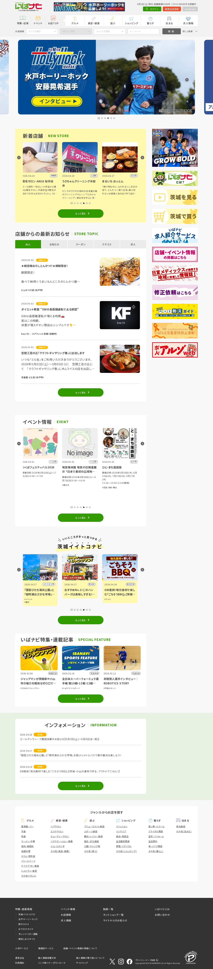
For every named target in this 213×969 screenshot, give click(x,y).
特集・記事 (23, 23)
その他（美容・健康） (60, 851)
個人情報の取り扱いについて (90, 957)
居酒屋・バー (27, 826)
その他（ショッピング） (126, 851)
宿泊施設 (180, 826)
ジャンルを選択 (103, 31)
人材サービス (21, 948)
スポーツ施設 (90, 831)
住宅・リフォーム (156, 836)
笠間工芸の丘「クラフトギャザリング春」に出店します (52, 353)
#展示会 (106, 485)
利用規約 (19, 962)
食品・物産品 (122, 836)
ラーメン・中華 (28, 841)
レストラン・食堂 (29, 870)
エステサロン (57, 831)
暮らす (150, 23)
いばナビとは (162, 909)
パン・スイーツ (28, 860)
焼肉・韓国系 (27, 846)
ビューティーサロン (60, 836)
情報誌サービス (46, 948)
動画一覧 (108, 909)
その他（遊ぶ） (91, 851)
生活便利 (152, 841)
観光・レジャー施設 (93, 836)
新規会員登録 (172, 8)
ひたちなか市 (89, 584)
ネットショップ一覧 (113, 914)
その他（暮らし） (155, 851)
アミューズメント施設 (94, 826)
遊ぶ (112, 23)
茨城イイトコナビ (26, 914)
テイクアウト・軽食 (30, 865)
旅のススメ (23, 923)
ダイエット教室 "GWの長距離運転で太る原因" (50, 309)
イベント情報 (68, 909)
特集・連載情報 (23, 909)
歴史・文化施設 (91, 841)
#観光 (67, 602)
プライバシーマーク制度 (145, 960)
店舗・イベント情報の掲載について (80, 948)
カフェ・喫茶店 (28, 856)
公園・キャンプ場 (92, 846)
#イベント (69, 599)
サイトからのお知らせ (115, 920)
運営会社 (19, 957)
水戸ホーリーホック (28, 919)
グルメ (74, 23)
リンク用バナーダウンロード (51, 962)
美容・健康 (94, 23)
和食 (23, 836)
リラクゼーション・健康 (62, 841)
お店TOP (53, 23)
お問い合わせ (162, 914)
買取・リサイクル (124, 846)
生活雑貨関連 (123, 841)
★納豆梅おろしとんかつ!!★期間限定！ (44, 266)
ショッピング (131, 23)
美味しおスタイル (26, 938)
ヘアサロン (56, 826)
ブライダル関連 (155, 831)
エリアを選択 (34, 31)
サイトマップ (82, 962)
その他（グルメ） (28, 875)
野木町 (132, 584)
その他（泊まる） (184, 831)
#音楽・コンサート (30, 485)
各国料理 (25, 851)
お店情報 (66, 914)
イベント (38, 23)
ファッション (122, 826)
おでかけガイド (25, 928)
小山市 (52, 584)
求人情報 (188, 23)
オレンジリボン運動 (28, 933)
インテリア (121, 831)
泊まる (169, 23)
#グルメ (28, 599)
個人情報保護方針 (47, 957)
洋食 (23, 831)
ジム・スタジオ (58, 846)
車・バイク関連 (155, 846)
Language (190, 8)
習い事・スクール (156, 826)
